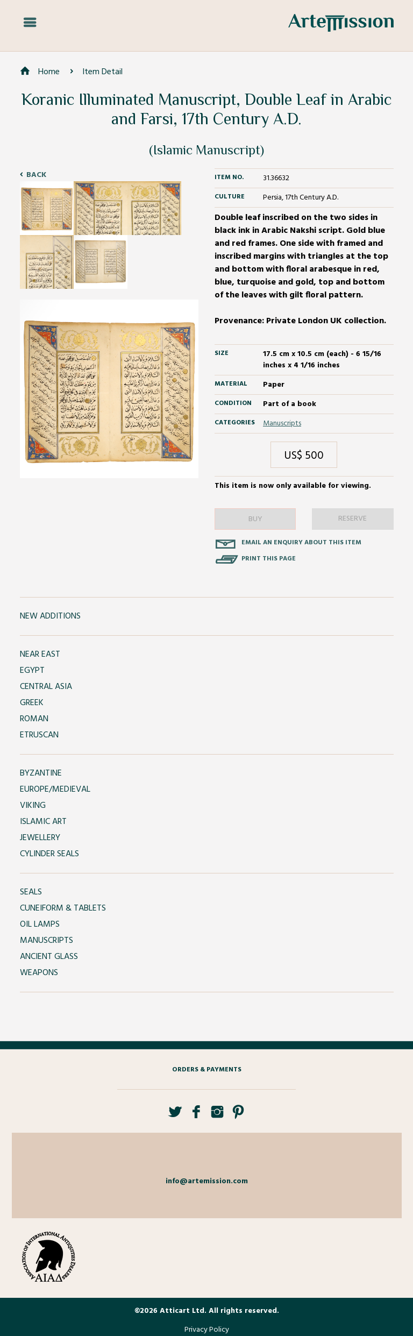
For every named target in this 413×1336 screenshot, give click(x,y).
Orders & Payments (206, 1069)
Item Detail (102, 72)
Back (36, 175)
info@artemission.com (207, 1181)
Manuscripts (282, 423)
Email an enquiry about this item (301, 542)
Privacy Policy (206, 1330)
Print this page (268, 558)
